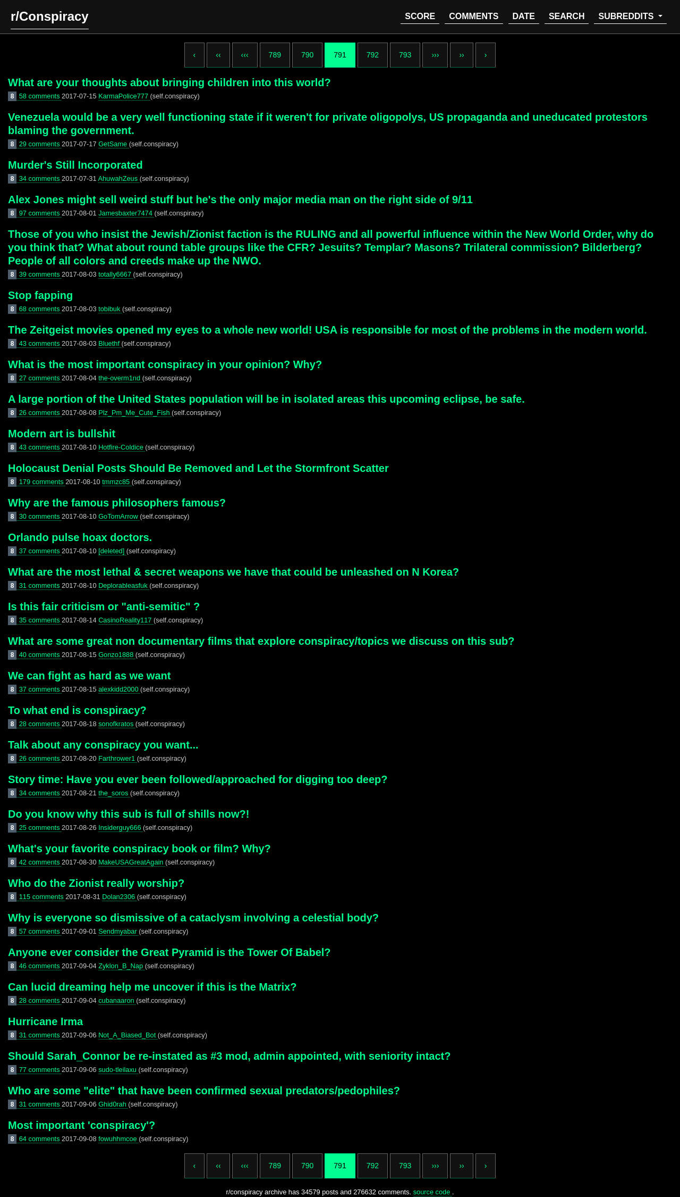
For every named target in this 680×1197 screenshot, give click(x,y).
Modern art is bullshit (61, 433)
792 (373, 55)
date (524, 16)
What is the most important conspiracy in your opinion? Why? (165, 364)
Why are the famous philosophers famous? (117, 503)
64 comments (40, 1139)
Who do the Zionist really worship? (96, 883)
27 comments (40, 378)
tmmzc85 (116, 482)
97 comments (40, 213)
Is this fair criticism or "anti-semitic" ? (104, 606)
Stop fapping (40, 295)
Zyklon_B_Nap (121, 966)
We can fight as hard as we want (89, 675)
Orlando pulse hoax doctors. (80, 537)
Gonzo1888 (116, 655)
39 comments (40, 274)
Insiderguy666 (120, 828)
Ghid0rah (113, 1104)
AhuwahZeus (118, 178)
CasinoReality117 (126, 620)
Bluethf (109, 343)
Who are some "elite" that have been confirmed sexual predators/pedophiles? (204, 1090)
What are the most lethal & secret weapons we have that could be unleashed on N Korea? (233, 572)
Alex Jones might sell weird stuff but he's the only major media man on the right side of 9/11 (240, 199)
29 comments (40, 144)
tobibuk (110, 309)
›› (461, 55)
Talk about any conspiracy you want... (103, 745)
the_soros (114, 793)
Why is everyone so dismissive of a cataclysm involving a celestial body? (193, 918)
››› (435, 55)
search (567, 16)
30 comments (40, 516)
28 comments (40, 724)
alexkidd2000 (119, 689)
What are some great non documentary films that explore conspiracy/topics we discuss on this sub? (261, 641)
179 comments (42, 482)
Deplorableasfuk (123, 585)
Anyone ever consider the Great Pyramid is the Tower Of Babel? (169, 952)
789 (275, 55)
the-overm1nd (120, 378)
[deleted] (112, 551)
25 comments (40, 828)
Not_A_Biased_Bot (128, 1035)
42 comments (40, 862)
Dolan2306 (119, 897)
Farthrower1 (117, 758)
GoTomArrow (119, 516)
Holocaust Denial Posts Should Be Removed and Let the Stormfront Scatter (198, 468)
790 (307, 55)
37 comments (40, 551)
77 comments (40, 1070)
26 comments (40, 413)
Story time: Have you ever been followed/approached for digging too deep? (198, 779)
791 (340, 55)
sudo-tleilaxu (118, 1070)
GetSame (113, 144)
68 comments (40, 309)
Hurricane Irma (45, 1021)
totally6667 (115, 274)
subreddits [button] (627, 16)
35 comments (40, 620)
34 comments (40, 178)
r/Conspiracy (50, 16)
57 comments (40, 931)
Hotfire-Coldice (121, 447)
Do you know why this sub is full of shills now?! (128, 814)
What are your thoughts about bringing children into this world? (169, 82)
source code (432, 1192)
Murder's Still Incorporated (75, 165)
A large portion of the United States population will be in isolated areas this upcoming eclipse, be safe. (266, 399)
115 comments (42, 897)
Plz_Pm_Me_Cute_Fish (135, 413)
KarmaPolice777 (124, 96)
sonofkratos (116, 724)
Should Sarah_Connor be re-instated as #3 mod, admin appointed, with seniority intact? (229, 1056)
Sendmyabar (118, 931)
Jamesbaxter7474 (126, 213)
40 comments (40, 655)
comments (473, 16)
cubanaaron (117, 1000)
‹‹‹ (245, 55)
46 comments (40, 966)
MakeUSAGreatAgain (131, 862)
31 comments (40, 585)
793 (405, 55)
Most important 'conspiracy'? (81, 1125)
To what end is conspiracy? (77, 710)
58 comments (40, 96)
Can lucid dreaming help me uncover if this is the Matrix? (152, 987)
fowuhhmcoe (118, 1139)
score (420, 16)
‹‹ (218, 55)
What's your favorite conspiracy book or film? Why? (139, 848)
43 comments (40, 343)
